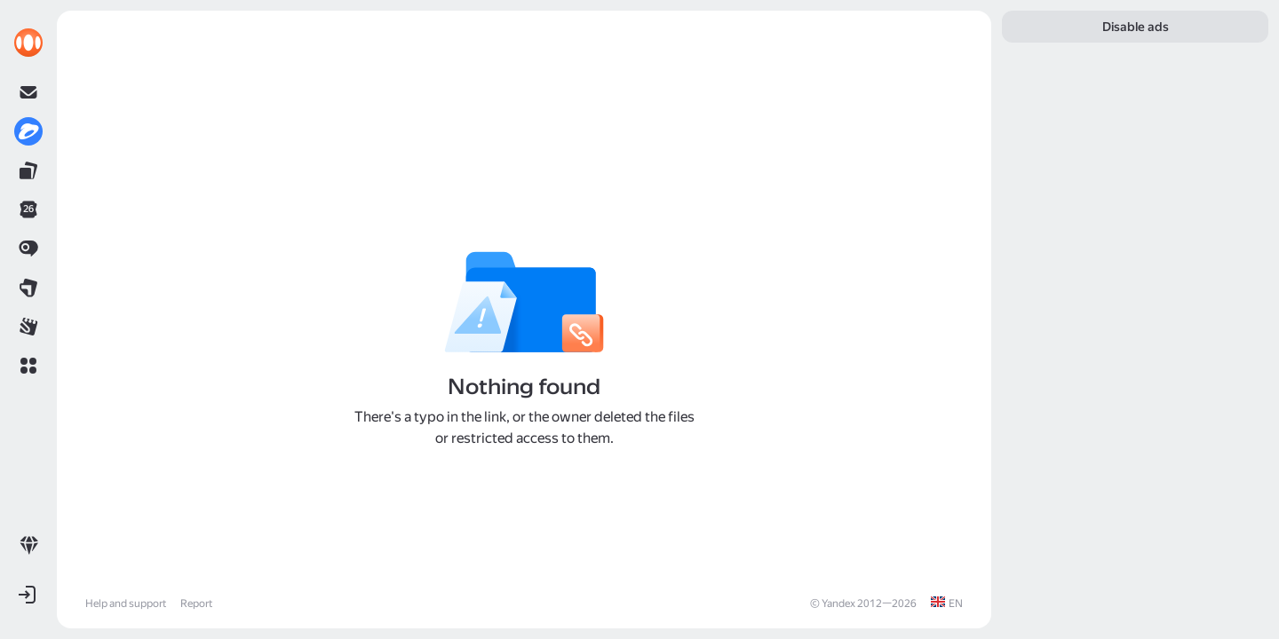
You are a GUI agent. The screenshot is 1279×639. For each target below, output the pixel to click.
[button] (28, 365)
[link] (28, 42)
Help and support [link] (125, 603)
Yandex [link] (838, 603)
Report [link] (196, 603)
